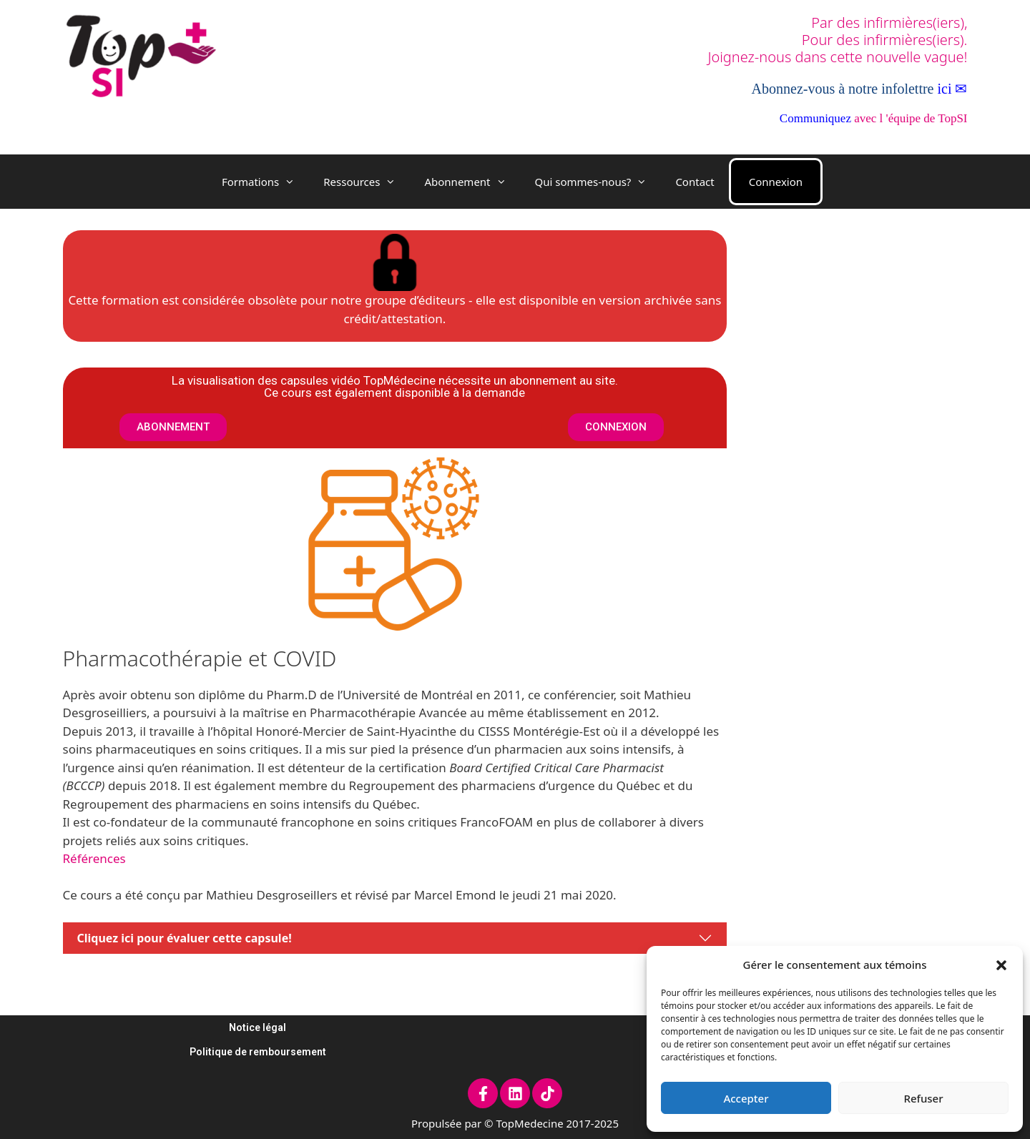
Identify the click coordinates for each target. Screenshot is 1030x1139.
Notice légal (257, 1027)
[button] (1001, 964)
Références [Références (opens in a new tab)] (94, 858)
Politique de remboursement (258, 1051)
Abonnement (472, 181)
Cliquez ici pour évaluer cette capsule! (184, 938)
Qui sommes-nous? (598, 181)
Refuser (923, 1098)
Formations (265, 181)
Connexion (776, 181)
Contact (694, 181)
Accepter (745, 1098)
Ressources (366, 181)
